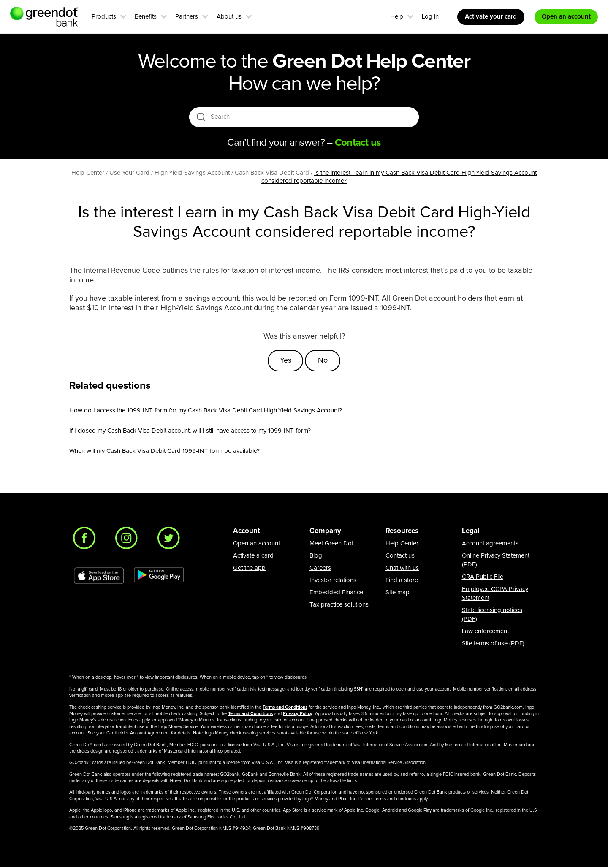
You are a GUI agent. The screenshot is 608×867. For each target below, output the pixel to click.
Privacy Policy (297, 713)
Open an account (256, 543)
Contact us (400, 556)
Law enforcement (485, 631)
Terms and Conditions (285, 707)
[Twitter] (171, 540)
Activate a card (253, 556)
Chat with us (402, 568)
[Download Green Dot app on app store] (99, 575)
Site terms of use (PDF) (493, 643)
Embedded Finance (336, 592)
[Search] (304, 117)
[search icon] (200, 116)
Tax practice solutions (339, 604)
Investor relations (332, 580)
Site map (397, 592)
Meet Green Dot (331, 543)
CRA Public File (482, 577)
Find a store (401, 580)
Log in (430, 17)
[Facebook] (86, 540)
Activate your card (491, 17)
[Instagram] (128, 540)
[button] (123, 16)
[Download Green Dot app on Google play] (159, 575)
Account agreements (490, 543)
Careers (320, 568)
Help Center (401, 543)
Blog (315, 556)
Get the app (249, 568)
